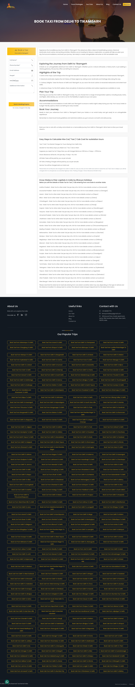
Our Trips (71, 314)
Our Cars (89, 4)
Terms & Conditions (121, 684)
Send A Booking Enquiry (21, 104)
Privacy (131, 684)
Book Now (127, 4)
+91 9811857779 (105, 311)
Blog (70, 319)
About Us (71, 316)
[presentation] (21, 97)
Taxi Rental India (22, 684)
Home (71, 311)
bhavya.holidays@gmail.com (110, 314)
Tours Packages (77, 4)
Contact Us (72, 321)
